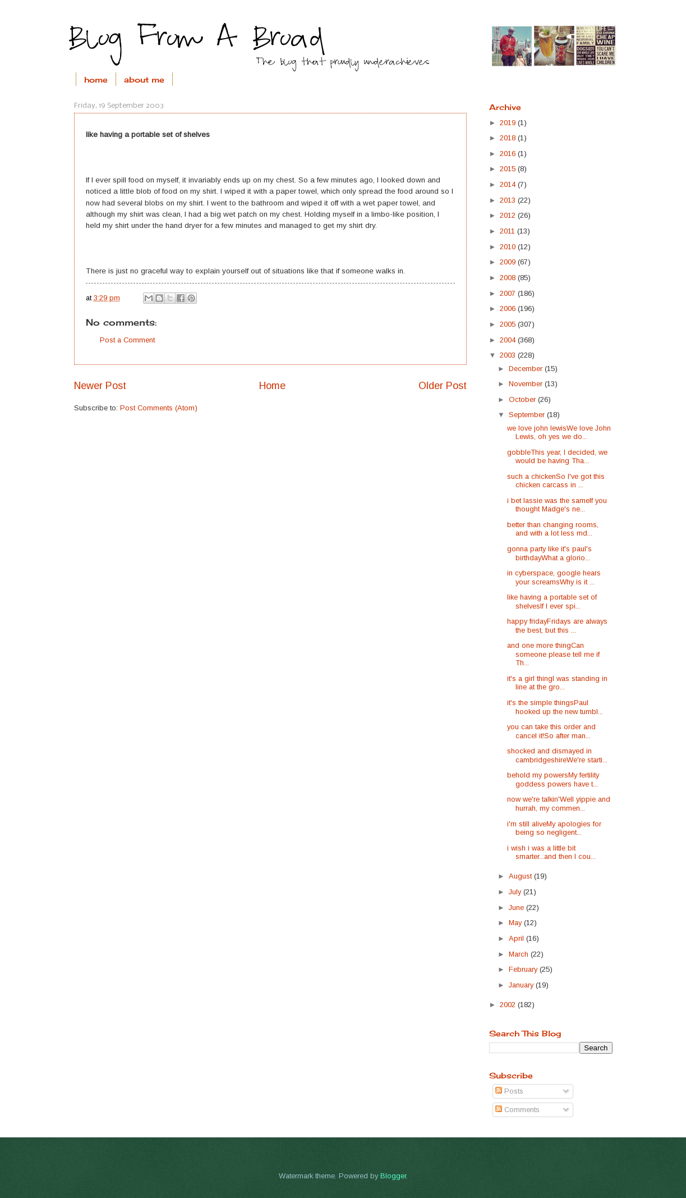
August (521, 876)
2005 (509, 324)
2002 (509, 1004)
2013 (509, 200)
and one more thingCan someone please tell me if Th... (553, 654)
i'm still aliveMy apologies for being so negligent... (554, 828)
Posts (509, 1091)
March (520, 954)
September (528, 414)
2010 (509, 247)
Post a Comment (127, 340)
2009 (509, 262)
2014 (509, 184)
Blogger (393, 1176)
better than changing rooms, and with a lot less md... (552, 528)
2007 (509, 293)
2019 (509, 122)
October (523, 399)
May (516, 922)
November (527, 383)
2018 (509, 138)
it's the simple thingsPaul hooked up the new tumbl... (555, 706)
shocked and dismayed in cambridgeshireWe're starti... (557, 755)
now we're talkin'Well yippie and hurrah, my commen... (558, 803)
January (522, 985)
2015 (509, 168)
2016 (509, 153)
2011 (508, 231)
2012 (509, 215)
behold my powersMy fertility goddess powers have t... (553, 779)
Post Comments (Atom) (158, 408)
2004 (509, 340)
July (516, 892)
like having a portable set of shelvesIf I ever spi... (552, 601)
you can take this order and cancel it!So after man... (551, 731)
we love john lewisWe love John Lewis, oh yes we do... (559, 432)
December (527, 368)
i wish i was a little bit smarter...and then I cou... (551, 852)
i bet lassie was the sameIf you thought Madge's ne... (557, 504)
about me (144, 79)
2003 (509, 355)
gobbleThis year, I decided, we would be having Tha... (557, 456)
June (517, 907)
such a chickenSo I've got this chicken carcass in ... (556, 480)
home (96, 79)
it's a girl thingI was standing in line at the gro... (557, 682)
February (524, 969)
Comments (517, 1109)
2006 (509, 308)
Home (272, 385)
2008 (509, 277)
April (517, 938)
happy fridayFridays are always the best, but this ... (557, 625)
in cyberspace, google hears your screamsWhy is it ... (554, 577)
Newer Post (100, 385)
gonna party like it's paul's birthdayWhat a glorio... (549, 553)
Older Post (442, 385)
